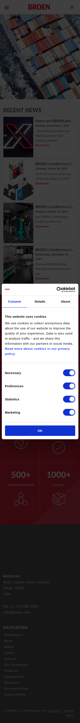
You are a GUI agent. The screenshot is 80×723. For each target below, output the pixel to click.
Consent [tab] (14, 301)
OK (40, 430)
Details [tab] (40, 301)
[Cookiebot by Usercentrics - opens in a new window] (57, 289)
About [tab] (65, 301)
